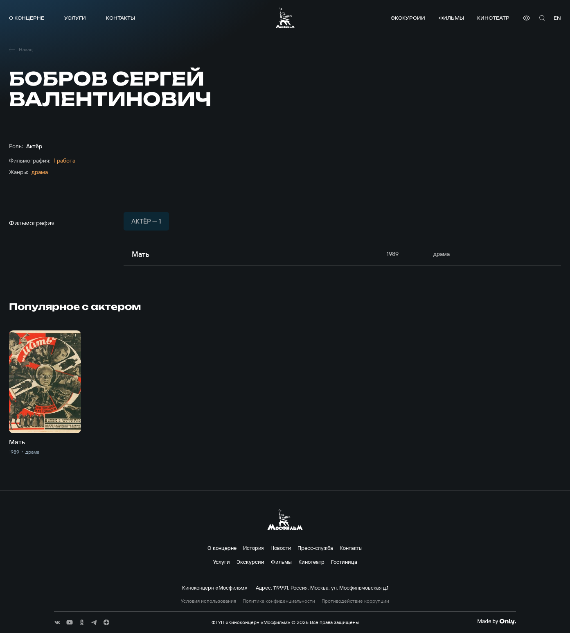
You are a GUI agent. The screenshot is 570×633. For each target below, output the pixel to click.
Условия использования (208, 601)
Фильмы (451, 18)
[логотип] (285, 17)
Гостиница (344, 561)
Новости (280, 548)
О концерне (26, 18)
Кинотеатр (493, 18)
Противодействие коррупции (355, 601)
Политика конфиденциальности (279, 601)
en (557, 18)
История (253, 548)
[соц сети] (57, 622)
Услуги (75, 18)
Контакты (120, 18)
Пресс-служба (315, 548)
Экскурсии (408, 18)
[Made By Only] (496, 621)
